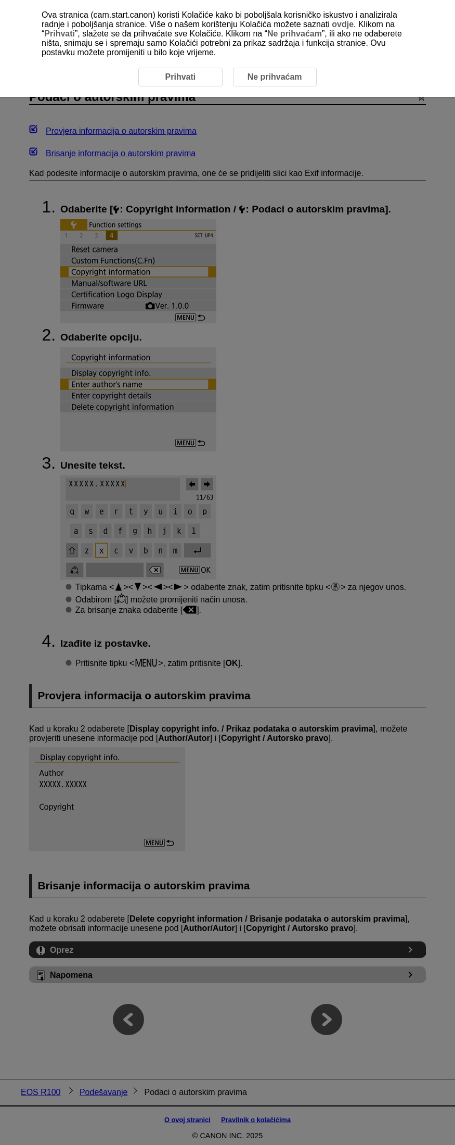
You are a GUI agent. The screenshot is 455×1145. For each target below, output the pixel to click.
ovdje (343, 24)
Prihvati (59, 33)
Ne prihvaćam (294, 33)
